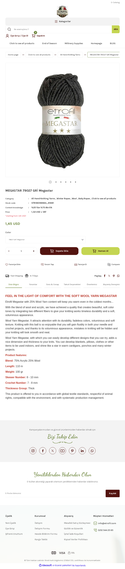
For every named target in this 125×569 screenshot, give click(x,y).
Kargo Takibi (41, 541)
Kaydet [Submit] (112, 494)
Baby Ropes (85, 198)
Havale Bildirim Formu (46, 535)
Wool (74, 198)
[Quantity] (21, 251)
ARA (116, 29)
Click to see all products (105, 198)
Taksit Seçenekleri (72, 284)
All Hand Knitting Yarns (43, 198)
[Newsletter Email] (62, 494)
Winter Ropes (64, 198)
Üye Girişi (9, 530)
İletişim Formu (42, 530)
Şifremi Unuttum (14, 535)
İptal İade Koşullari (73, 535)
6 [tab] (75, 182)
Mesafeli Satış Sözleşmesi (77, 524)
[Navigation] (62, 21)
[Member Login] (17, 35)
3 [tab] (60, 182)
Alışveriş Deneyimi (111, 284)
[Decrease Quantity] (9, 251)
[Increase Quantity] (33, 251)
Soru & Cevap (52, 284)
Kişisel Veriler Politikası (76, 541)
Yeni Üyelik (10, 524)
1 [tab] (50, 182)
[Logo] (62, 12)
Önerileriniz (92, 284)
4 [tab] (65, 182)
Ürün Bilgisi (13, 284)
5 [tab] (70, 182)
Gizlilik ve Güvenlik (73, 530)
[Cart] (39, 35)
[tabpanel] (62, 120)
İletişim (38, 524)
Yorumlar (33, 284)
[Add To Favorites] (13, 264)
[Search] (62, 29)
